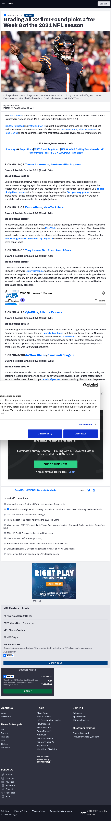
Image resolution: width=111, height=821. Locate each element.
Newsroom (6, 717)
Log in (72, 472)
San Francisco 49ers (56, 250)
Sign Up (29, 15)
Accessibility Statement (61, 811)
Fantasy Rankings (45, 742)
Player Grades (43, 724)
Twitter (9, 775)
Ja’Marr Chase (35, 355)
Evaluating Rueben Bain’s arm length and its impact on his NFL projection (39, 549)
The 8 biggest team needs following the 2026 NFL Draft (31, 520)
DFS (3, 740)
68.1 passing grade (78, 192)
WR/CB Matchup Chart (47, 149)
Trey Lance (33, 250)
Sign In (104, 4)
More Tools (55, 663)
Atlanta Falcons (51, 312)
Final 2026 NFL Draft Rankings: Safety (22, 538)
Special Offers (79, 717)
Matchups (41, 735)
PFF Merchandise (81, 720)
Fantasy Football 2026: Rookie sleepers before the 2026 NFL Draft (36, 544)
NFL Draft (5, 748)
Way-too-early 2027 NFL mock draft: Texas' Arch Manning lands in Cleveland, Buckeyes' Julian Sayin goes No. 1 (54, 526)
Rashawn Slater (69, 129)
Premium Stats (44, 727)
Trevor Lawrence (37, 164)
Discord (9, 789)
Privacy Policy (20, 811)
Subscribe (77, 713)
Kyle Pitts (31, 312)
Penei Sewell (11, 133)
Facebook (10, 786)
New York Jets (54, 207)
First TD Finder (44, 717)
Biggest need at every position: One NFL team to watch (31, 554)
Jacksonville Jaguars (65, 164)
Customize (55, 433)
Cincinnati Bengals (60, 355)
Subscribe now (55, 464)
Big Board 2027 (44, 746)
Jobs (3, 713)
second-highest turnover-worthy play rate (29, 238)
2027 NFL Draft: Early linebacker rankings (24, 515)
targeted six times (52, 333)
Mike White (50, 228)
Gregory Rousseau (14, 126)
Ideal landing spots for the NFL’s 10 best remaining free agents (34, 504)
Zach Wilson (33, 207)
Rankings (11, 149)
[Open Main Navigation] (3, 4)
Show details (95, 424)
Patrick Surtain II (36, 126)
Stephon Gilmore (68, 336)
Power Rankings (44, 731)
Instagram (10, 778)
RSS (8, 796)
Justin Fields (15, 115)
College (5, 744)
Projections (26, 149)
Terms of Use (38, 811)
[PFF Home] (10, 4)
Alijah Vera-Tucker (87, 129)
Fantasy (5, 737)
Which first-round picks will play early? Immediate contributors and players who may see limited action (53, 509)
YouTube (10, 782)
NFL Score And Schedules (49, 720)
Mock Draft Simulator (47, 749)
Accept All (90, 433)
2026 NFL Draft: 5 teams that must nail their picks (28, 533)
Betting (4, 733)
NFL (3, 730)
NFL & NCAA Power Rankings (66, 153)
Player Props (43, 713)
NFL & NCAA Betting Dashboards (80, 149)
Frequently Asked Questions (86, 737)
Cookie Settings (9, 814)
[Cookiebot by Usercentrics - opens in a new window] (95, 385)
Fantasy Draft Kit (45, 738)
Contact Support (81, 733)
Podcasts (10, 793)
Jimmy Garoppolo (35, 271)
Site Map (5, 811)
